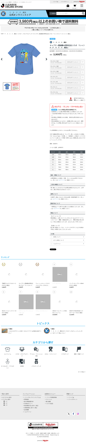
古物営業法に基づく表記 (30, 407)
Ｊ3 (6, 405)
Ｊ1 (6, 401)
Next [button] (46, 59)
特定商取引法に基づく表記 (31, 405)
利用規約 (26, 399)
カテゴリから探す (7, 397)
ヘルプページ (61, 180)
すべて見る (81, 372)
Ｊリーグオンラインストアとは (32, 397)
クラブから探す (6, 399)
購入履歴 (48, 401)
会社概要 (26, 409)
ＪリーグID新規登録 (51, 397)
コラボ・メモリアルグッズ (25, 33)
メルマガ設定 (49, 403)
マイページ (49, 399)
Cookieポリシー (28, 403)
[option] (24, 59)
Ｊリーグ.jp (55, 1)
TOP (2, 33)
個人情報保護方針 (29, 401)
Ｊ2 (6, 403)
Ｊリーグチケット (65, 1)
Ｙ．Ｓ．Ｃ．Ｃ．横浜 (10, 33)
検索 (83, 13)
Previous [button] (1, 59)
